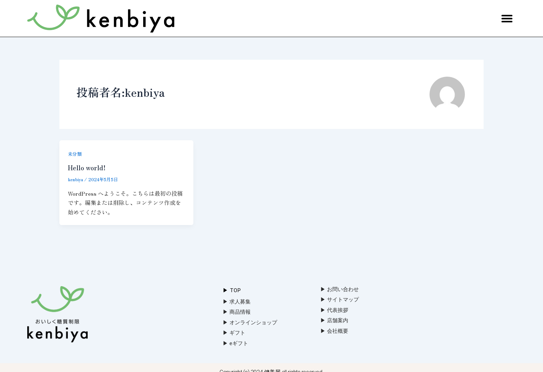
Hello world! (88, 167)
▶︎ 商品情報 (237, 312)
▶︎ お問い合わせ (339, 289)
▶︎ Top (232, 290)
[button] (507, 19)
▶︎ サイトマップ (339, 299)
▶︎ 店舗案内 (334, 320)
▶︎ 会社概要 (334, 331)
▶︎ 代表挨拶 (334, 310)
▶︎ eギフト (235, 343)
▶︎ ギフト (234, 333)
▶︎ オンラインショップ (250, 322)
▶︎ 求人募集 (237, 302)
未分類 (75, 153)
